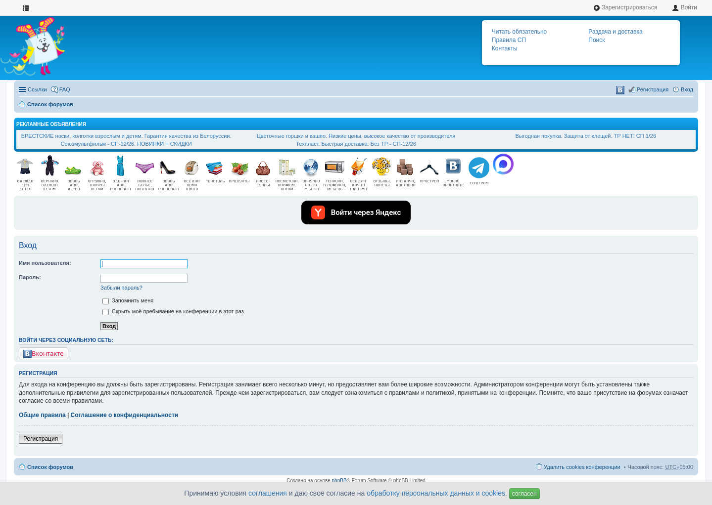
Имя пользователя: (45, 263)
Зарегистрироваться (625, 7)
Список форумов (50, 104)
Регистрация (40, 438)
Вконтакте (43, 353)
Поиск (596, 40)
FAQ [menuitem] (64, 89)
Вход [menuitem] (687, 89)
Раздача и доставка (615, 31)
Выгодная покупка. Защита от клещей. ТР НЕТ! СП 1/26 (586, 136)
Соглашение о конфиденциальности (125, 415)
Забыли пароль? (121, 288)
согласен (524, 493)
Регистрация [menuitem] (652, 89)
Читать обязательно (519, 31)
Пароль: (30, 277)
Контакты (505, 48)
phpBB (339, 480)
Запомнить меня (127, 300)
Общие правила (42, 415)
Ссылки (37, 89)
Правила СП (509, 40)
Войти (684, 7)
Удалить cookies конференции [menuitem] (582, 467)
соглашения (267, 493)
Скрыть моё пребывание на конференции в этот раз (173, 311)
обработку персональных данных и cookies (436, 493)
